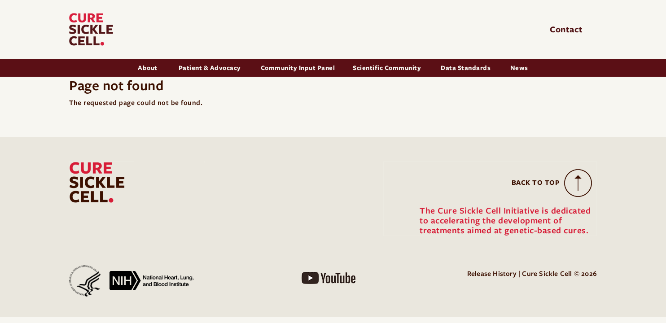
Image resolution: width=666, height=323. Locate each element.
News (519, 67)
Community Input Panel (298, 67)
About (148, 67)
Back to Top (536, 183)
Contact (567, 29)
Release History (492, 274)
